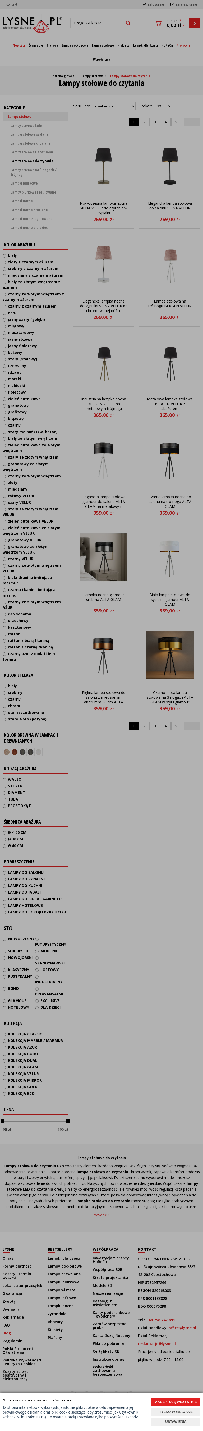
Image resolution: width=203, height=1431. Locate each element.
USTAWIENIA (176, 1422)
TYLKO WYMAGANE (175, 1412)
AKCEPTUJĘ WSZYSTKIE (176, 1402)
